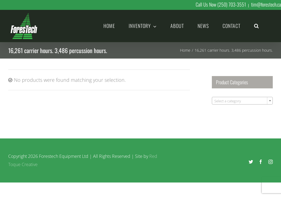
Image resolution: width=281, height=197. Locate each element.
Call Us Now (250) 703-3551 (221, 4)
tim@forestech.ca (266, 4)
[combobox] (242, 101)
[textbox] (242, 101)
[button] (256, 25)
